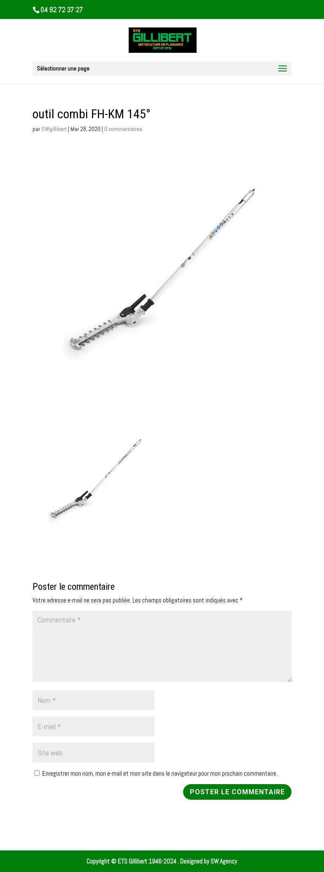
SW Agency (224, 861)
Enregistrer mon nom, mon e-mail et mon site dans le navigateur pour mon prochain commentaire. (160, 773)
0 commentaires (123, 129)
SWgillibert (54, 129)
